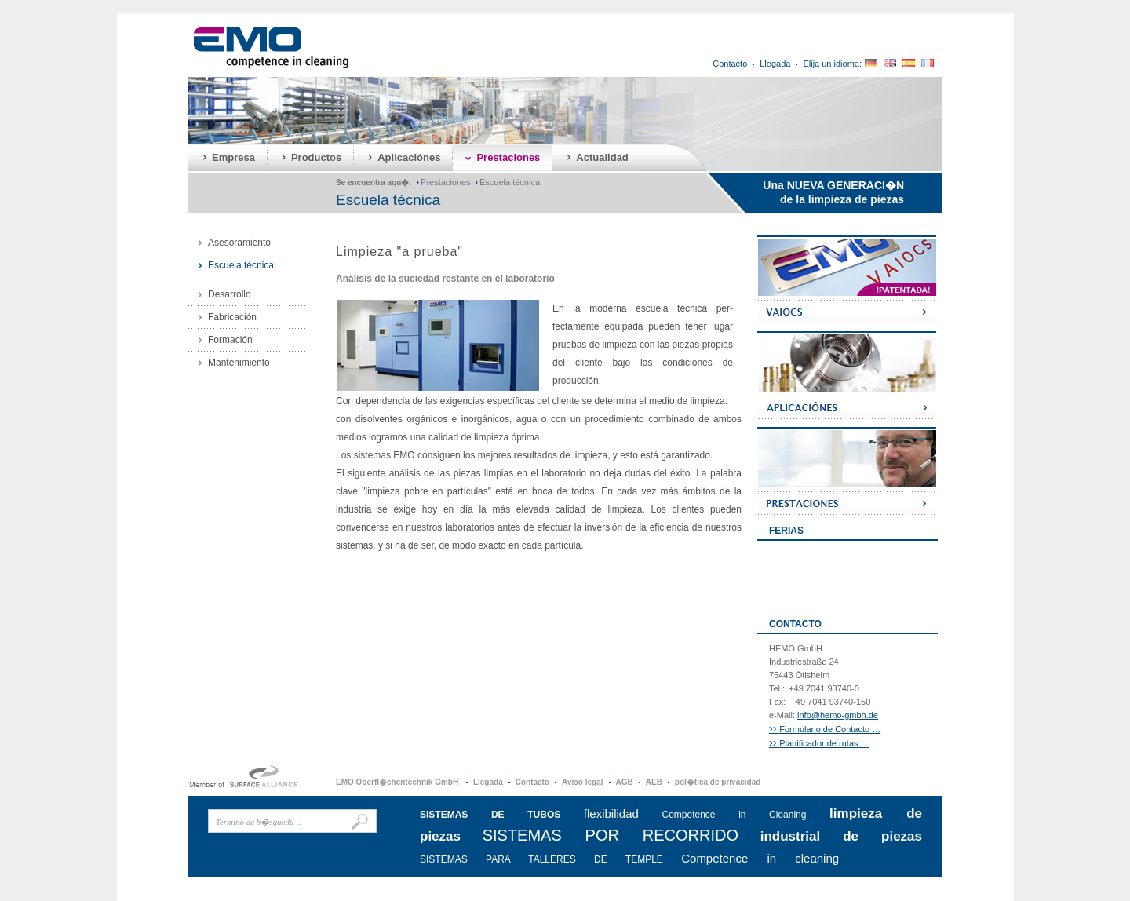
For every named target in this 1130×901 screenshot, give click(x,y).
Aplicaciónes (408, 157)
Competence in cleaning (760, 858)
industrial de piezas (841, 836)
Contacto (730, 63)
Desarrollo (229, 294)
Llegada (775, 63)
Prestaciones (508, 157)
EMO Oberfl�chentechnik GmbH (398, 782)
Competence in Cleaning (734, 814)
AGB (624, 782)
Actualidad (602, 157)
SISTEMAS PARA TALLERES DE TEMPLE (541, 859)
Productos (316, 157)
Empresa (233, 157)
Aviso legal (582, 782)
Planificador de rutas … (819, 743)
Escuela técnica (509, 182)
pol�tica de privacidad (717, 782)
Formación (230, 339)
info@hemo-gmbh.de (837, 715)
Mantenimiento (239, 362)
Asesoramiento (239, 242)
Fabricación (232, 317)
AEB (654, 782)
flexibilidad (611, 813)
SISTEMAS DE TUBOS (490, 814)
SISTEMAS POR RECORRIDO (610, 835)
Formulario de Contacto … (824, 729)
